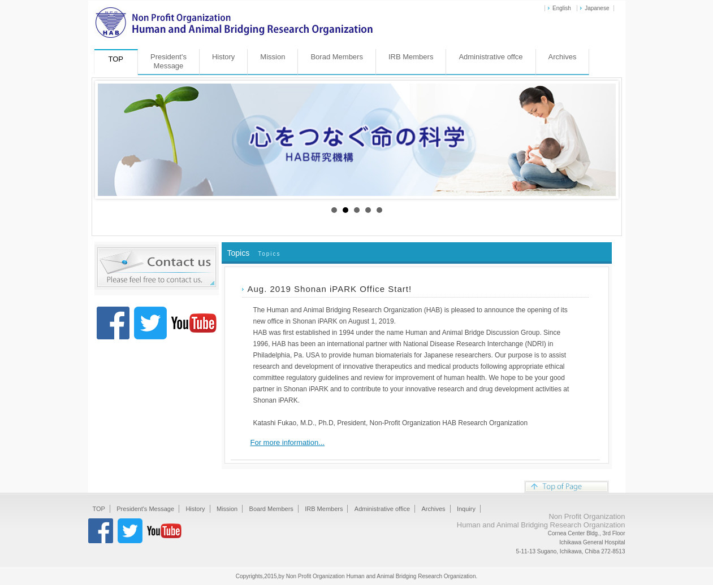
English (561, 8)
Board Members (271, 508)
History (223, 57)
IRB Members (410, 57)
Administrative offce (490, 57)
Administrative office (382, 508)
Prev (112, 140)
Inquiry (466, 508)
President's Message (145, 508)
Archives (562, 57)
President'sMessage (168, 61)
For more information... (287, 442)
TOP (99, 508)
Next (601, 140)
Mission (272, 57)
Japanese (597, 8)
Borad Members (336, 57)
